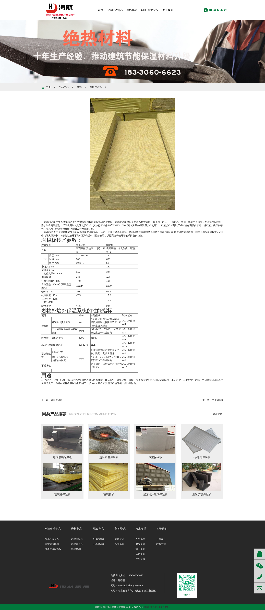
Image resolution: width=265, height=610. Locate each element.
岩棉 (79, 87)
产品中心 (64, 87)
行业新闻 (119, 544)
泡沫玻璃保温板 (53, 549)
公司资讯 (119, 539)
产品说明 (140, 539)
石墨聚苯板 (99, 544)
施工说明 (140, 549)
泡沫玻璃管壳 (52, 539)
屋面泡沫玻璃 (52, 544)
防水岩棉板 (218, 400)
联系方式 (161, 544)
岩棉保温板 (95, 87)
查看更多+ (218, 414)
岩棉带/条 (76, 549)
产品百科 (140, 559)
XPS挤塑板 (99, 539)
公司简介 (161, 539)
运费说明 (140, 554)
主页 (48, 87)
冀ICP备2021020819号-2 (157, 607)
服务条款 (140, 544)
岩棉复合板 (77, 544)
